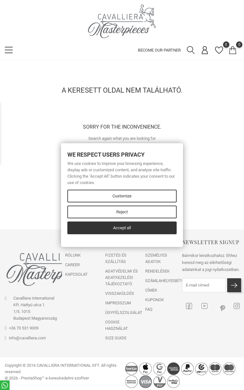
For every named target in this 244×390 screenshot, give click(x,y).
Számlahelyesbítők (162, 280)
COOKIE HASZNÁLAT (116, 325)
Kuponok (154, 299)
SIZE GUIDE (115, 338)
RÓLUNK (73, 255)
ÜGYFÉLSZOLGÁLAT (122, 312)
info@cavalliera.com (27, 338)
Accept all (122, 227)
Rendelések (157, 271)
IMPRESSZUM (118, 303)
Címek (151, 290)
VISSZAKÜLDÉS (119, 293)
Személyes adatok (156, 258)
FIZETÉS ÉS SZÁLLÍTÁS (115, 258)
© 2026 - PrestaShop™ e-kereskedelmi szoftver (47, 378)
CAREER (72, 264)
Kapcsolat (76, 274)
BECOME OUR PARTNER (159, 50)
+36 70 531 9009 (23, 328)
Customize (122, 196)
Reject (122, 211)
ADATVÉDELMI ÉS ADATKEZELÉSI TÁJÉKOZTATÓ (121, 277)
